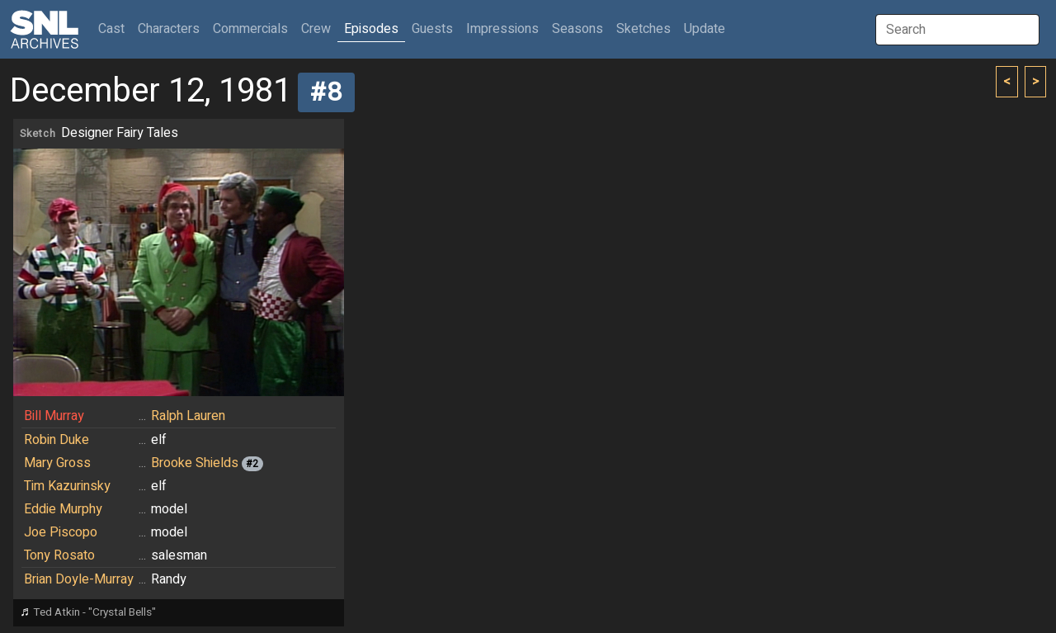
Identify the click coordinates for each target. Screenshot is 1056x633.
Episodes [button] (371, 29)
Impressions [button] (502, 29)
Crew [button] (316, 29)
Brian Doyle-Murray (79, 579)
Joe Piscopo (60, 532)
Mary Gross (57, 463)
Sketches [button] (643, 29)
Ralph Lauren (188, 416)
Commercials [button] (250, 29)
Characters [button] (169, 29)
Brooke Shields (194, 463)
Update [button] (704, 29)
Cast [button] (114, 28)
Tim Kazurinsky (67, 486)
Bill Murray (54, 416)
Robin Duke (56, 440)
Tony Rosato (59, 555)
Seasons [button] (577, 29)
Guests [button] (432, 29)
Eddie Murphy (63, 509)
